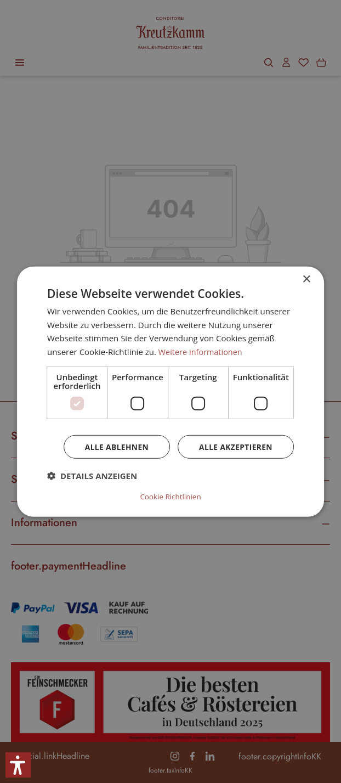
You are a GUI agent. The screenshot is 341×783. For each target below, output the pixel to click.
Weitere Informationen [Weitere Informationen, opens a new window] (202, 352)
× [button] (306, 279)
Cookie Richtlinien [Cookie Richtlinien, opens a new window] (170, 496)
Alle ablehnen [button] (114, 447)
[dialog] (170, 391)
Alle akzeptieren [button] (235, 447)
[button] (92, 477)
